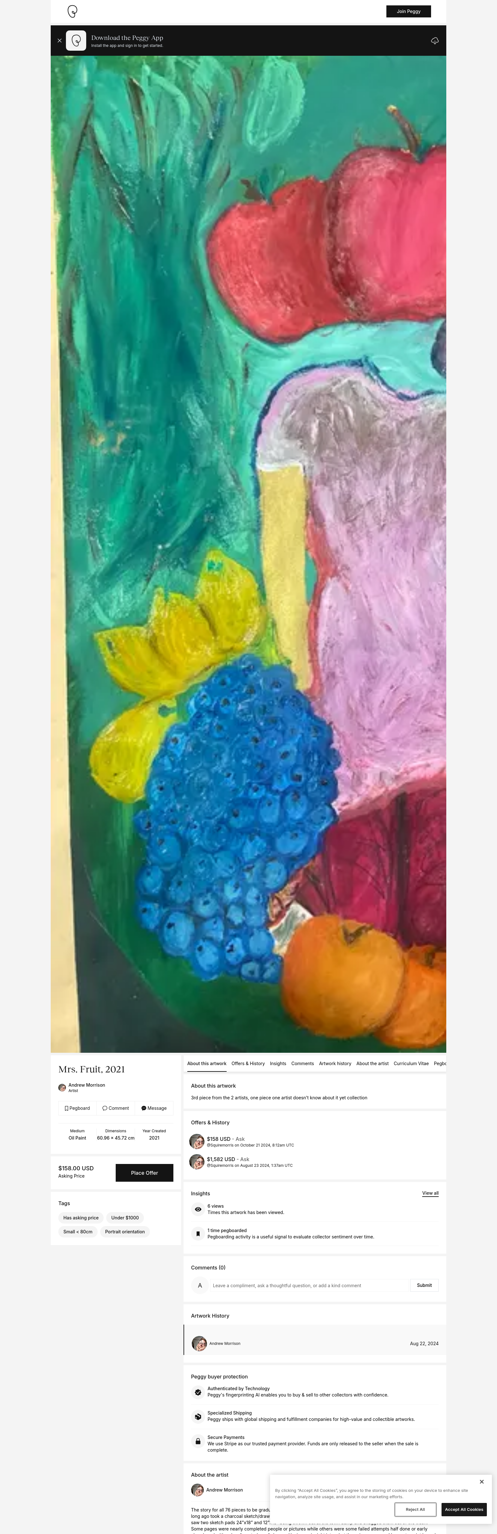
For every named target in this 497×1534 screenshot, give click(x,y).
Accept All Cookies (464, 1509)
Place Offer (144, 1173)
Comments (302, 1063)
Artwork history (335, 1063)
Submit (424, 1285)
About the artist (373, 1063)
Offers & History (248, 1063)
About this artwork (207, 1063)
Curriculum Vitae (411, 1063)
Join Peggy (409, 11)
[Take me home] (72, 11)
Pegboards (445, 1063)
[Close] (482, 1482)
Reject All (415, 1509)
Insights (278, 1063)
